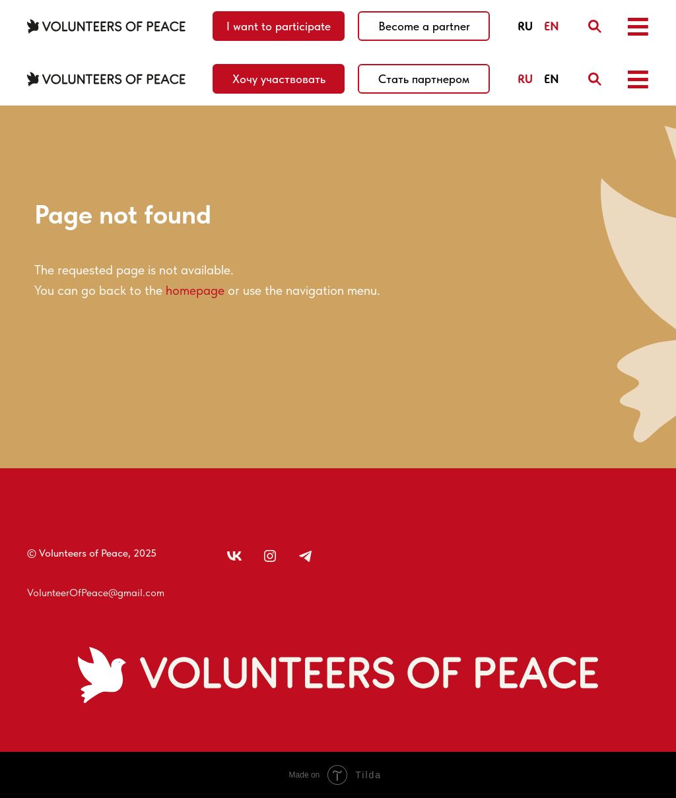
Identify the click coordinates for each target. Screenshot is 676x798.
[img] (594, 26)
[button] (638, 27)
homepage (195, 290)
